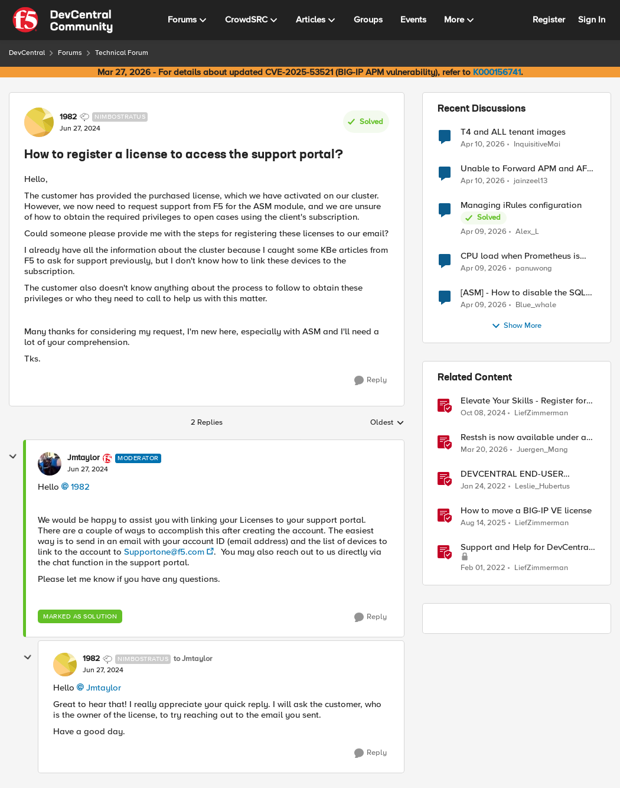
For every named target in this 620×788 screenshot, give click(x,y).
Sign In (591, 19)
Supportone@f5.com (164, 551)
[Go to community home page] (62, 20)
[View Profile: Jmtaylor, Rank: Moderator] (49, 464)
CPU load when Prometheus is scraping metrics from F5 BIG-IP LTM (523, 256)
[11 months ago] (483, 523)
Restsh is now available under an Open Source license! (526, 437)
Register (549, 19)
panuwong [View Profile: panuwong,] (533, 268)
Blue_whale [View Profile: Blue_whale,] (535, 305)
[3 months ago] (483, 144)
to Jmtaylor (193, 659)
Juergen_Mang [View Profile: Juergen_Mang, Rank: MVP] (542, 449)
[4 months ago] (484, 450)
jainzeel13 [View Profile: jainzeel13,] (530, 181)
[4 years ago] (483, 486)
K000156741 (497, 72)
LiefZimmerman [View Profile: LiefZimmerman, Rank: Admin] (541, 413)
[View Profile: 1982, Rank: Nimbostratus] (39, 122)
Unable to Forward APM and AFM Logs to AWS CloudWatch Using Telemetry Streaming (527, 169)
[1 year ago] (483, 413)
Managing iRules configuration (521, 205)
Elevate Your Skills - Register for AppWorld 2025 (523, 401)
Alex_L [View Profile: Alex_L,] (527, 231)
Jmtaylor (103, 687)
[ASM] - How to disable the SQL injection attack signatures (523, 293)
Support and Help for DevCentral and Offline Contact (526, 547)
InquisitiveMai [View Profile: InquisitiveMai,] (537, 143)
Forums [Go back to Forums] (70, 52)
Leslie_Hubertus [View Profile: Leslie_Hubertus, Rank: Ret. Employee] (542, 486)
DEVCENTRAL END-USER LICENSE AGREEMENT (512, 474)
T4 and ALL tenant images (513, 132)
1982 (80, 486)
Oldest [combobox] (387, 423)
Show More (516, 326)
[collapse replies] (13, 457)
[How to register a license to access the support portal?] (87, 469)
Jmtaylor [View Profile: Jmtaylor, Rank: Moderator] (83, 458)
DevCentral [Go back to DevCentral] (27, 52)
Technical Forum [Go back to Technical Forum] (121, 52)
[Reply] (370, 380)
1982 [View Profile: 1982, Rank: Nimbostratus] (68, 117)
